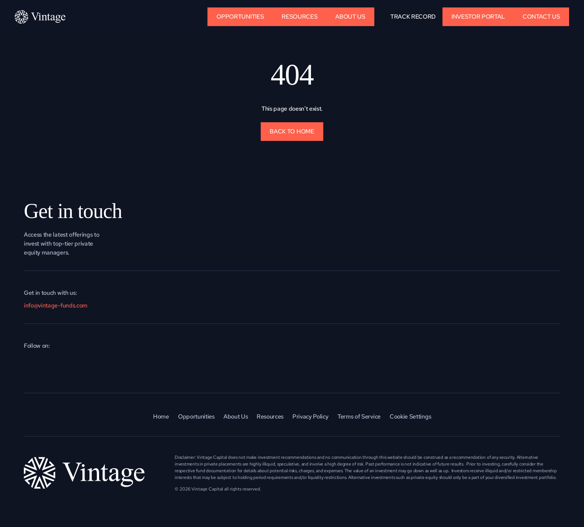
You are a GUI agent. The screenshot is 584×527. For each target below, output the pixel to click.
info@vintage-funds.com (56, 305)
